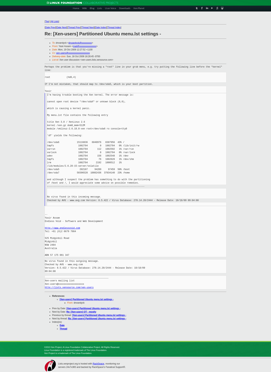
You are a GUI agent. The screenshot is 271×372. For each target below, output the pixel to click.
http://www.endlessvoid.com (62, 228)
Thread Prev (74, 27)
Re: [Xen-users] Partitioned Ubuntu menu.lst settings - (97, 318)
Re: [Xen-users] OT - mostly (81, 312)
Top (47, 21)
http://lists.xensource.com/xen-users (69, 287)
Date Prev (50, 27)
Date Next (61, 27)
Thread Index (114, 27)
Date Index (100, 27)
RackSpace (98, 363)
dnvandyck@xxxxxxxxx (80, 43)
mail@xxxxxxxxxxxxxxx (84, 46)
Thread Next (87, 27)
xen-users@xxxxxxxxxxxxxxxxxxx (73, 53)
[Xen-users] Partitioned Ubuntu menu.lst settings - (87, 299)
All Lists (55, 21)
